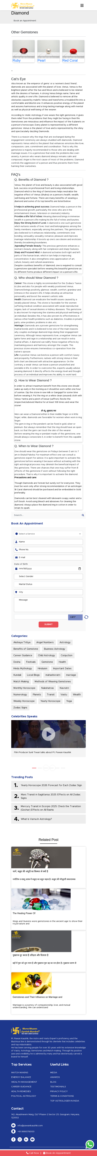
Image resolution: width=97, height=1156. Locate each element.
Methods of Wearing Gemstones (53, 681)
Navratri (64, 688)
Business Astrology (54, 649)
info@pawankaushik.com (27, 1126)
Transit (51, 694)
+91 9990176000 (22, 1131)
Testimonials (58, 1087)
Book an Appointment (25, 21)
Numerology (20, 694)
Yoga (69, 701)
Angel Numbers (45, 642)
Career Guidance (22, 655)
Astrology (65, 642)
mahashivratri (53, 675)
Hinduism (42, 668)
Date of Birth (21, 564)
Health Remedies (21, 1091)
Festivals (31, 662)
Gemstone (47, 662)
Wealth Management (24, 1082)
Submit (48, 624)
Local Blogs (33, 675)
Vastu (64, 694)
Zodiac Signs (20, 708)
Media (53, 1072)
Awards (55, 1077)
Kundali (17, 675)
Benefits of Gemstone (25, 649)
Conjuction (66, 655)
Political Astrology (23, 1096)
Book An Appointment (57, 1153)
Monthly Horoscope (24, 688)
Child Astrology (46, 655)
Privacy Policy (59, 1091)
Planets (37, 694)
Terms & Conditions (62, 1096)
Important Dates (62, 668)
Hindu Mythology (22, 668)
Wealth (77, 694)
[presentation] (11, 70)
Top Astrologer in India (64, 1101)
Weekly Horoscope (24, 701)
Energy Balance (21, 1077)
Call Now (32, 1153)
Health (62, 662)
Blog (53, 1082)
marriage (71, 675)
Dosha (16, 662)
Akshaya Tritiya (21, 642)
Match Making (21, 681)
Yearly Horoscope (50, 701)
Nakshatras (47, 688)
